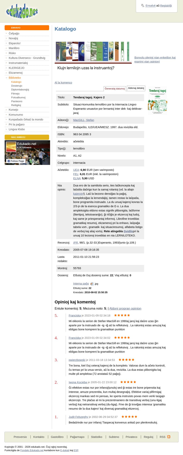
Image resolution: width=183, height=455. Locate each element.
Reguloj (148, 436)
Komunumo (16, 114)
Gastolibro (57, 436)
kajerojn (78, 193)
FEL (75, 174)
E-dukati (64, 450)
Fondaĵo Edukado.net (32, 450)
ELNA (77, 178)
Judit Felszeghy (78, 416)
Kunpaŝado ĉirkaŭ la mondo (26, 119)
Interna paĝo (81, 283)
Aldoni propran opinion (125, 308)
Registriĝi (166, 5)
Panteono (16, 101)
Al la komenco (63, 82)
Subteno (114, 436)
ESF (76, 450)
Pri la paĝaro (16, 124)
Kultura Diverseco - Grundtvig (27, 57)
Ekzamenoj (15, 72)
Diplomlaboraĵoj (20, 89)
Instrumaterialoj (18, 62)
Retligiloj (16, 105)
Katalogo (16, 81)
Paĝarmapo (77, 436)
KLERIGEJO (16, 67)
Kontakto (38, 436)
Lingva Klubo (17, 129)
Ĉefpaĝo (14, 33)
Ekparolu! (14, 43)
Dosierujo (16, 85)
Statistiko (96, 436)
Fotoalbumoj (18, 97)
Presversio (20, 436)
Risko (12, 53)
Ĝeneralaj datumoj (115, 88)
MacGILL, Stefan (83, 120)
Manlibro (14, 48)
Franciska (75, 315)
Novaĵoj (13, 38)
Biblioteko (15, 77)
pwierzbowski (77, 359)
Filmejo (15, 93)
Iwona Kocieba (78, 382)
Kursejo (13, 109)
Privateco (131, 436)
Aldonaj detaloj (136, 88)
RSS (162, 436)
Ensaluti (150, 5)
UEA (76, 169)
